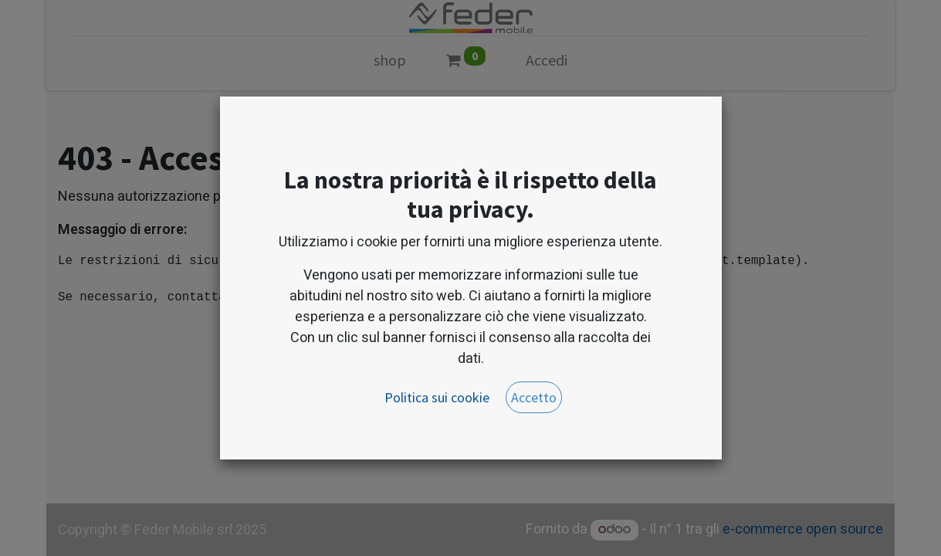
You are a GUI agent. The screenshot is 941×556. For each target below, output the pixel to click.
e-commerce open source (803, 529)
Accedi (546, 60)
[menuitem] (390, 63)
